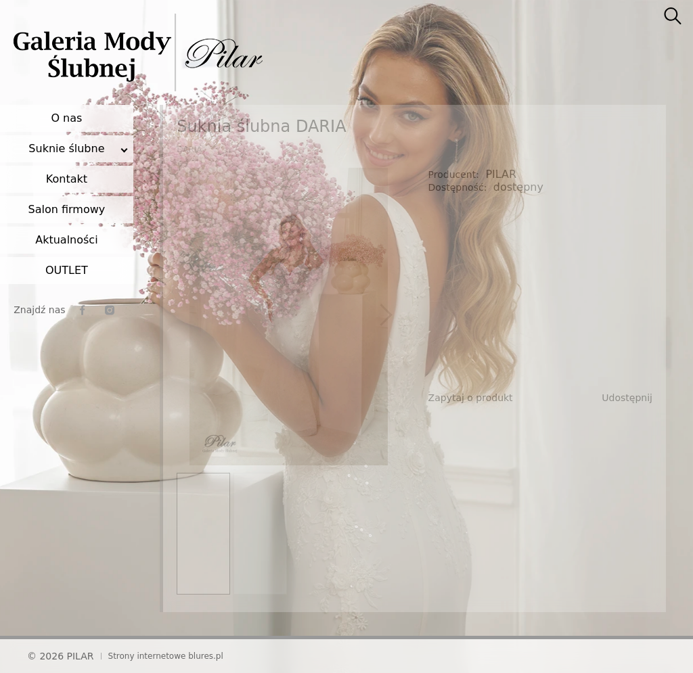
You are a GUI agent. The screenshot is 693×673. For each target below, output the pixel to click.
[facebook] (82, 310)
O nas (66, 118)
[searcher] (672, 17)
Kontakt (66, 178)
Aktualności (66, 239)
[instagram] (109, 310)
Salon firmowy (67, 209)
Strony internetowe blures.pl (165, 656)
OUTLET (66, 270)
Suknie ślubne (66, 148)
